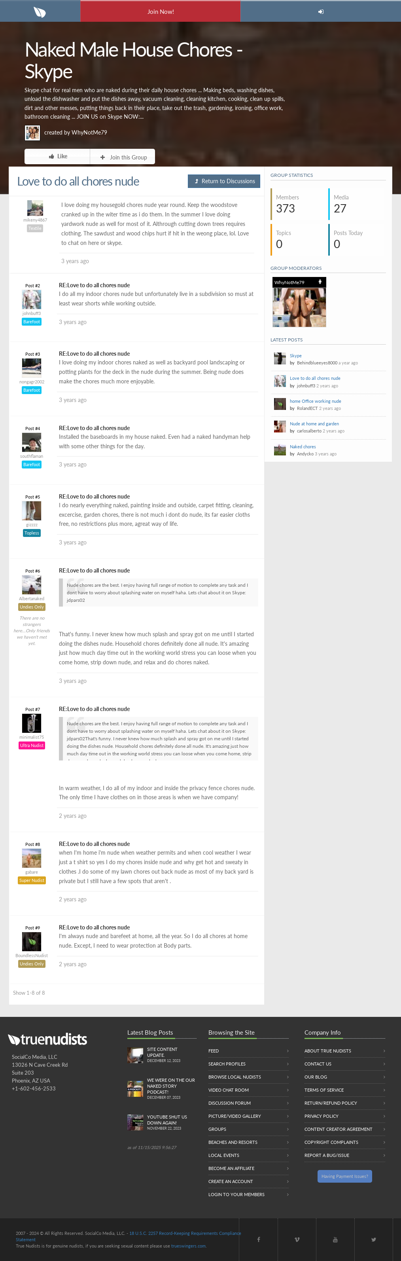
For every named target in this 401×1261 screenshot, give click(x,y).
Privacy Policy (322, 1116)
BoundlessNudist (31, 955)
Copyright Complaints (331, 1142)
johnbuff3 (32, 313)
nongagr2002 (31, 381)
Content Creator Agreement (339, 1129)
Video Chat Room (228, 1089)
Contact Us (318, 1063)
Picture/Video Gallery (234, 1116)
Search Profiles (227, 1063)
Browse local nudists (234, 1076)
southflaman (31, 456)
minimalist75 (31, 737)
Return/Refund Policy (331, 1103)
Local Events (223, 1155)
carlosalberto (309, 430)
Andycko (305, 453)
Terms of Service (324, 1089)
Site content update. (172, 1055)
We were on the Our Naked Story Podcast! (172, 1089)
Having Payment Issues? (345, 1176)
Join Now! (161, 11)
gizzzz (32, 524)
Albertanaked (31, 598)
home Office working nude (315, 401)
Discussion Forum (229, 1103)
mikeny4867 (35, 219)
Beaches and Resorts (232, 1142)
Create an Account (230, 1181)
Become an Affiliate (231, 1168)
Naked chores (303, 446)
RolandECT (307, 408)
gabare (31, 871)
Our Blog (316, 1076)
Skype (296, 355)
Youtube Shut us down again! (172, 1123)
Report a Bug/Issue (327, 1155)
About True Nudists (328, 1050)
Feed (213, 1050)
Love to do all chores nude (315, 378)
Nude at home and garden (314, 423)
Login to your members (236, 1194)
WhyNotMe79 (89, 132)
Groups (217, 1129)
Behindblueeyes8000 (317, 362)
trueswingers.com (188, 1245)
